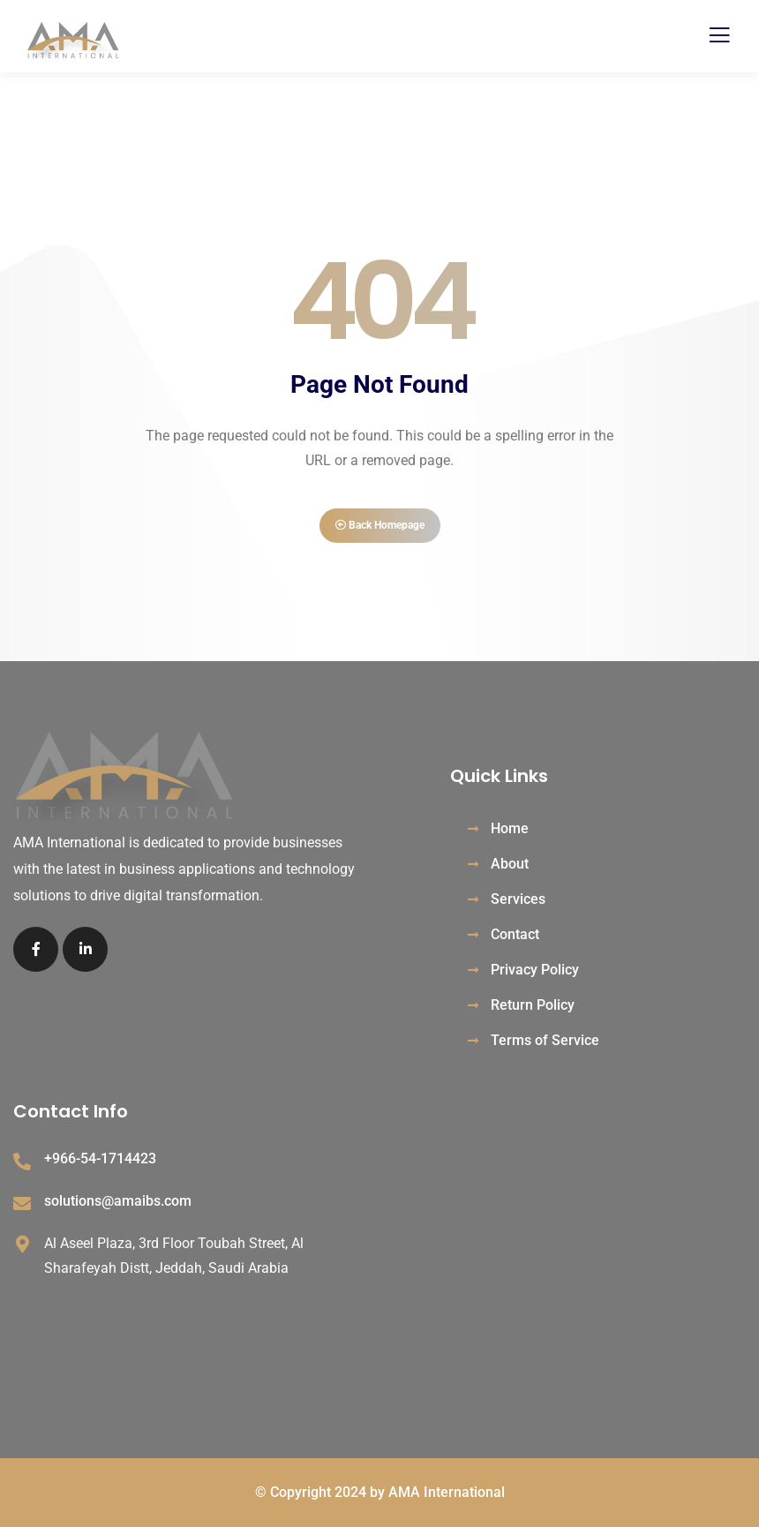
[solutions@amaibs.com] (22, 1204)
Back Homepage (380, 525)
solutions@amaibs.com (118, 1200)
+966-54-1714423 (100, 1158)
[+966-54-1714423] (22, 1161)
